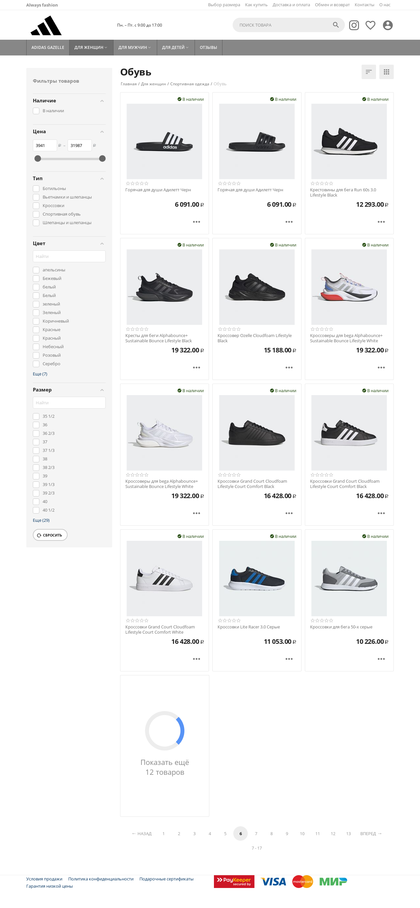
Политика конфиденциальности (101, 879)
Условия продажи (44, 879)
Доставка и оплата (291, 5)
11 (317, 833)
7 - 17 (257, 848)
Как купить (256, 5)
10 (302, 833)
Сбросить (49, 535)
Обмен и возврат (332, 5)
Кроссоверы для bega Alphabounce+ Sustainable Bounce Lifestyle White (346, 338)
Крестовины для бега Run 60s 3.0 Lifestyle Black (343, 192)
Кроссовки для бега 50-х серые (341, 627)
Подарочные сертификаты (166, 879)
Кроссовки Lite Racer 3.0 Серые (249, 627)
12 (333, 833)
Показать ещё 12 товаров (164, 767)
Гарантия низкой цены (49, 886)
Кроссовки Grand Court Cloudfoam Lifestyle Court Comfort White (160, 629)
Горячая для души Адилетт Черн (158, 190)
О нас (384, 5)
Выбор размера (224, 5)
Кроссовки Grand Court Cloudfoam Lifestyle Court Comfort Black (252, 484)
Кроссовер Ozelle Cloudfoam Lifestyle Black (255, 338)
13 (348, 833)
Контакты (364, 5)
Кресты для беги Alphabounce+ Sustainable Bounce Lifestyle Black (158, 338)
